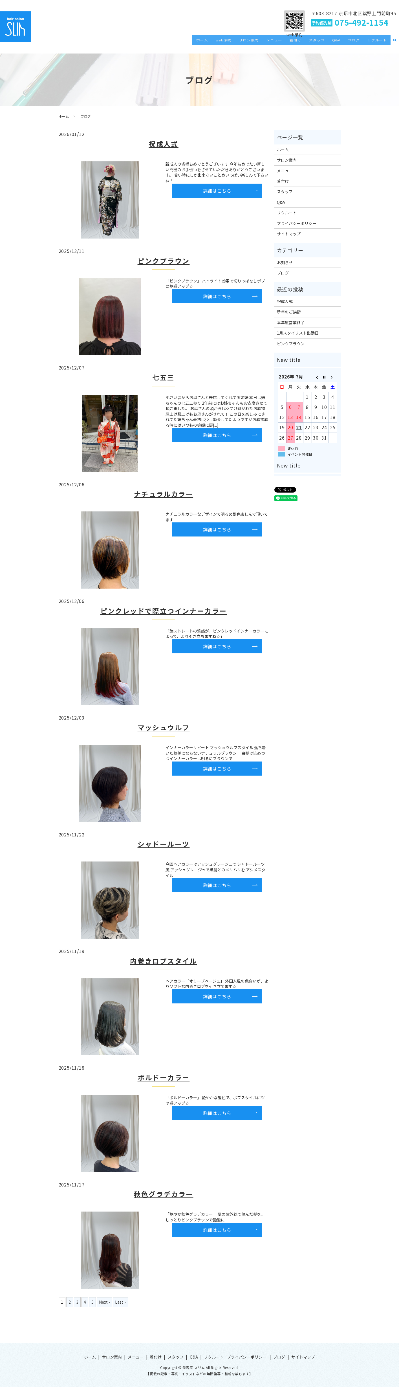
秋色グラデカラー (163, 1194)
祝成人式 (163, 144)
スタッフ (326, 43)
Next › (104, 1302)
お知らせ (285, 262)
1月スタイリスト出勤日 (298, 333)
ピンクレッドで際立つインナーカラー (163, 611)
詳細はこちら (217, 190)
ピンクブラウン (164, 261)
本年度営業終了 (291, 322)
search (395, 43)
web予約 (244, 43)
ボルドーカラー (164, 1077)
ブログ (358, 43)
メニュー (289, 43)
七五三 (163, 377)
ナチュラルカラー (163, 494)
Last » (120, 1302)
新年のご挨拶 (289, 312)
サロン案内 (267, 43)
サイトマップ (289, 234)
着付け (308, 43)
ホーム (226, 43)
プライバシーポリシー (296, 223)
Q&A (343, 43)
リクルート (378, 43)
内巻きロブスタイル (163, 961)
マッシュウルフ (164, 727)
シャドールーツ (164, 844)
